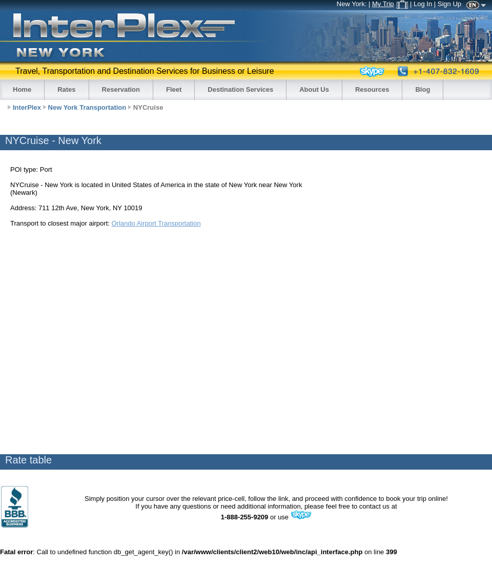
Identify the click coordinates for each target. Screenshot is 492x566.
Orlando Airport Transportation (155, 223)
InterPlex (27, 107)
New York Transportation (87, 107)
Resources (372, 89)
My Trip (390, 4)
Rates (66, 89)
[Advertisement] (102, 339)
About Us (314, 89)
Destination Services (240, 89)
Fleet (173, 89)
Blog (422, 89)
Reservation (121, 89)
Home (22, 89)
